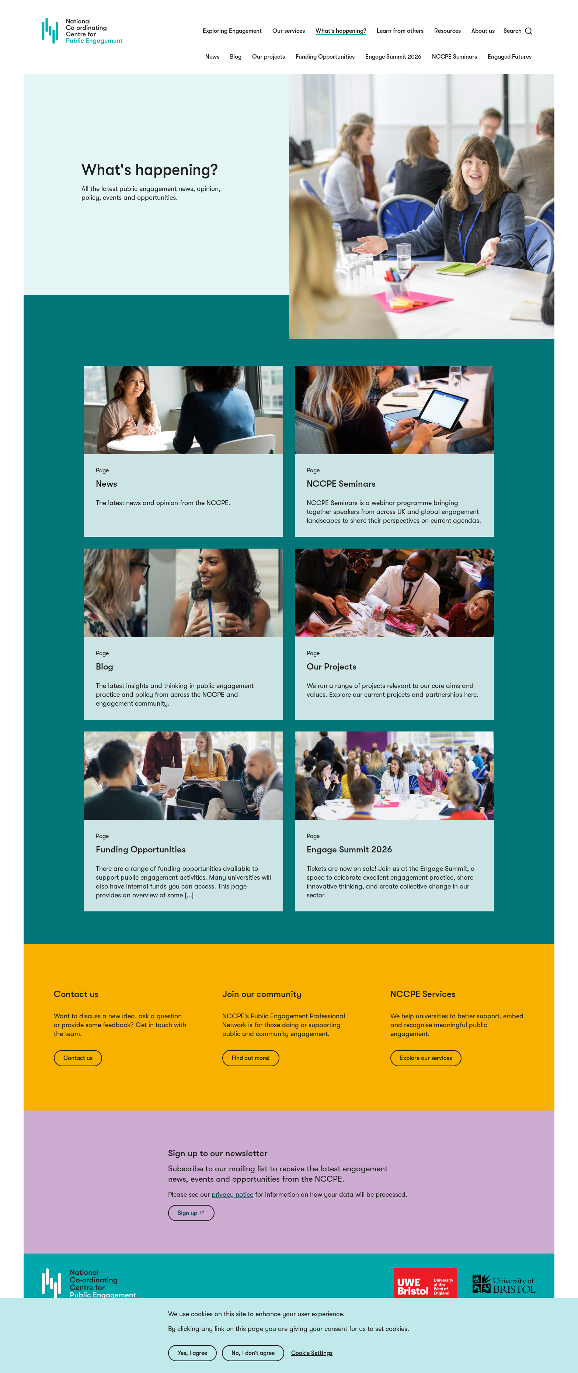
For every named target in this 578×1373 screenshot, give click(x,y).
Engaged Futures (510, 56)
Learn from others (400, 31)
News (212, 56)
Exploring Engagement (232, 31)
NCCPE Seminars (454, 56)
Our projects (268, 56)
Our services (288, 31)
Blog (235, 56)
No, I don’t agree (253, 1360)
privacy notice (232, 1194)
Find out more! (251, 1058)
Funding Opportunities (325, 56)
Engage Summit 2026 (393, 56)
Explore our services (426, 1058)
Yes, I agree (192, 1360)
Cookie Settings (311, 1360)
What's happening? (341, 31)
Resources (447, 31)
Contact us (78, 1058)
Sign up (191, 1212)
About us (483, 31)
